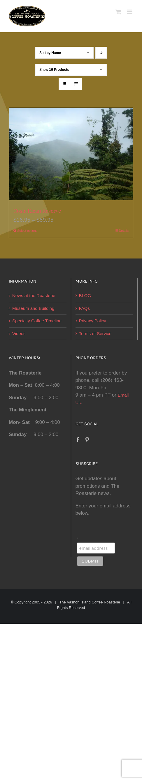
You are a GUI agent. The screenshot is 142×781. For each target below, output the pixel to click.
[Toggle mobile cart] (118, 12)
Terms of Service (95, 333)
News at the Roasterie (33, 295)
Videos (19, 333)
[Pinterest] (87, 439)
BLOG (85, 295)
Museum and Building (33, 308)
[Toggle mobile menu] (130, 12)
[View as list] (76, 84)
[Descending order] (101, 53)
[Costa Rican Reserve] (71, 154)
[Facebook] (78, 439)
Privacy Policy (92, 320)
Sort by (50, 53)
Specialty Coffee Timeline (37, 320)
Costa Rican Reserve (37, 210)
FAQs (84, 308)
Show (54, 70)
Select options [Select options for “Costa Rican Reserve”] (27, 230)
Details (124, 230)
